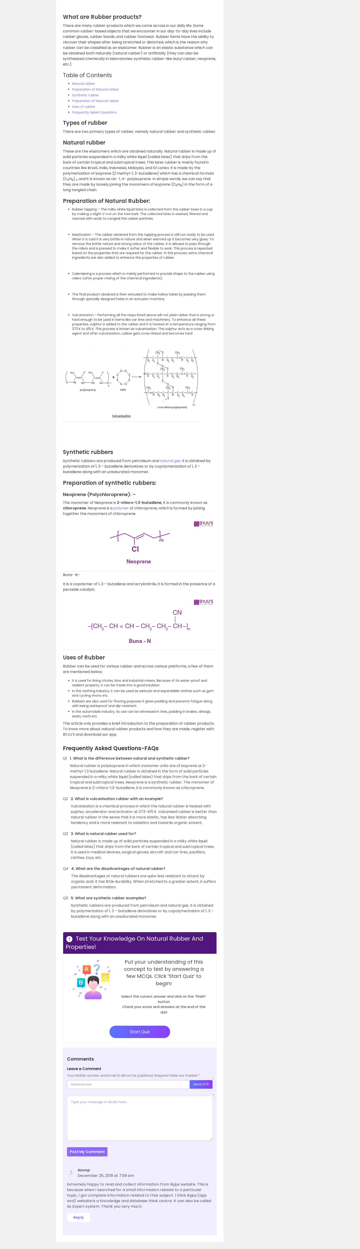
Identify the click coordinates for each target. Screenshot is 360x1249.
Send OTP (201, 1084)
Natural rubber (83, 83)
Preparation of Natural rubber (95, 89)
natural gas (170, 460)
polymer (121, 508)
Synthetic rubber (85, 95)
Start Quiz (140, 1032)
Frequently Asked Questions (94, 112)
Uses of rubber (83, 106)
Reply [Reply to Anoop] (78, 1217)
